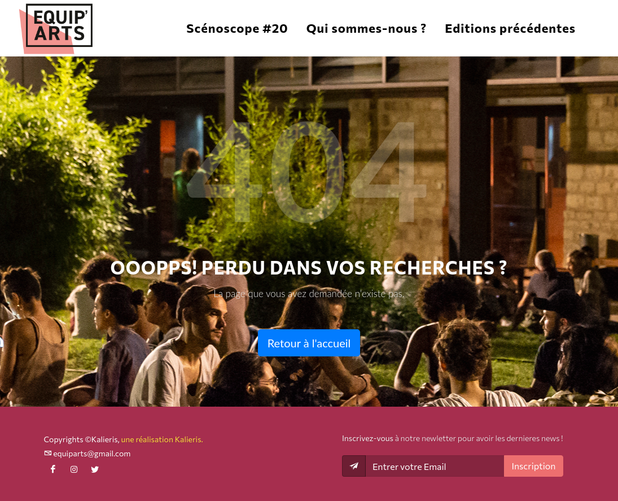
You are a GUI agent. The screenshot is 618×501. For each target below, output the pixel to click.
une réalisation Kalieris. (162, 439)
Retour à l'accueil (309, 343)
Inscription (533, 465)
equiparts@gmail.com (87, 453)
